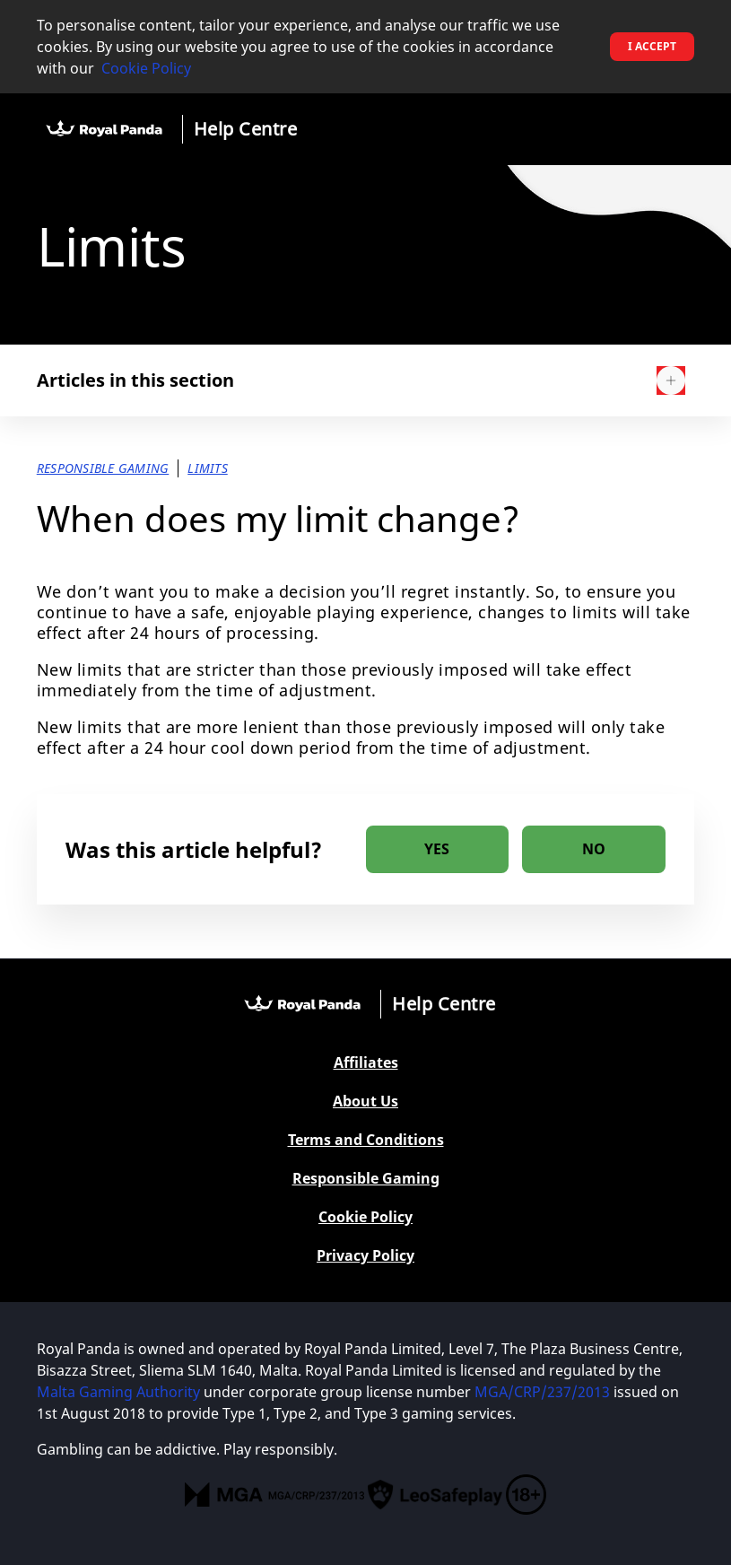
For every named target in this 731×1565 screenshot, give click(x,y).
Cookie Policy (146, 68)
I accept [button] (652, 46)
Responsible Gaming (365, 1178)
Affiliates (366, 1062)
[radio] (437, 849)
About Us (365, 1101)
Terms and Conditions (366, 1140)
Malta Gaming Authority (118, 1392)
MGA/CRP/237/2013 (542, 1392)
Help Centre (246, 129)
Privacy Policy (365, 1255)
